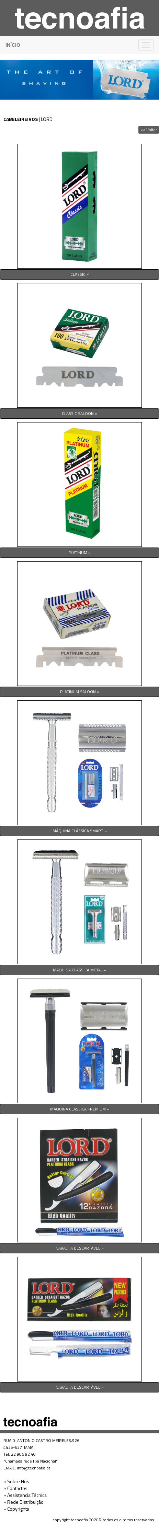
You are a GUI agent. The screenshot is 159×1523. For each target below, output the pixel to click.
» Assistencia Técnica (25, 1495)
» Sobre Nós (16, 1481)
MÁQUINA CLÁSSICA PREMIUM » (79, 1109)
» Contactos (15, 1488)
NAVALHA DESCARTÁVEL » (80, 1248)
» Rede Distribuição (23, 1501)
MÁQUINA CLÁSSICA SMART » (80, 830)
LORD (47, 119)
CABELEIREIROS (20, 119)
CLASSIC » (79, 274)
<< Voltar (148, 129)
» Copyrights (16, 1508)
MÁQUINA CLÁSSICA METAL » (79, 970)
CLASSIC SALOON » (79, 413)
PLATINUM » (79, 552)
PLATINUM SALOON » (79, 691)
